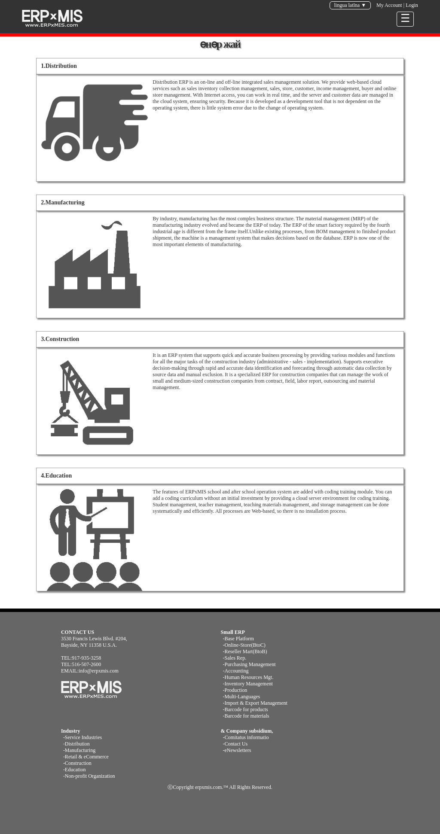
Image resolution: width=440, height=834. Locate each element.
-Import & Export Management (255, 703)
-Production (235, 690)
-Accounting (236, 671)
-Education (74, 770)
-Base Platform (238, 639)
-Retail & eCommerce (86, 757)
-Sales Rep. (235, 658)
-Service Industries (82, 737)
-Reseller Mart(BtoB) (245, 651)
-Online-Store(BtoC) (244, 645)
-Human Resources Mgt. (248, 677)
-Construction (77, 763)
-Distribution (76, 744)
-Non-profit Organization (89, 776)
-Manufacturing (79, 750)
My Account (389, 5)
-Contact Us (235, 744)
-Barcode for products (245, 709)
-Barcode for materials (246, 716)
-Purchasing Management (249, 664)
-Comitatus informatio (246, 737)
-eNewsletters (237, 750)
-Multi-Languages (241, 697)
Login (412, 5)
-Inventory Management (248, 684)
